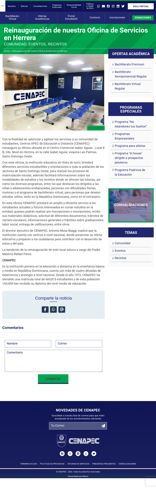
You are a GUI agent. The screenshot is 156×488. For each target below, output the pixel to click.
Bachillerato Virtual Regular (128, 86)
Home (6, 51)
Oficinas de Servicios (78, 464)
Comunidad (122, 243)
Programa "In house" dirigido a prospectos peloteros (129, 158)
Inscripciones (117, 17)
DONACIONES (143, 18)
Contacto (95, 17)
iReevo (85, 476)
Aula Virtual (141, 7)
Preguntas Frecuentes (103, 464)
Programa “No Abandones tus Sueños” (131, 124)
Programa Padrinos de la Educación (130, 172)
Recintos (120, 258)
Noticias (24, 6)
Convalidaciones (40, 6)
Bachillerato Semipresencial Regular (131, 74)
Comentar (53, 379)
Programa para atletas (130, 146)
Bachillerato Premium (129, 64)
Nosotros (12, 6)
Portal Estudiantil (71, 17)
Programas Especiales (57, 6)
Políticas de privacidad (52, 464)
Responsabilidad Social (74, 6)
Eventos (120, 250)
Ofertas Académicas (42, 17)
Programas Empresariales (124, 136)
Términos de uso (28, 464)
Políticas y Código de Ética (90, 6)
